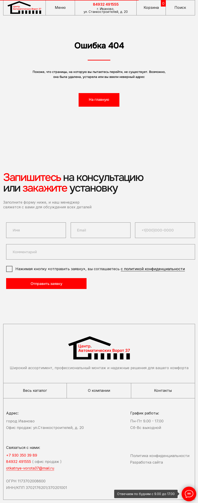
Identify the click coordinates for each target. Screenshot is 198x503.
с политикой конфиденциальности (153, 269)
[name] (36, 230)
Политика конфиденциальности (159, 455)
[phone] (165, 230)
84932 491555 (106, 4)
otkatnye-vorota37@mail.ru (30, 468)
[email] (100, 230)
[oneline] (100, 252)
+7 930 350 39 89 (21, 455)
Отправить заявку (46, 283)
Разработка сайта (146, 462)
